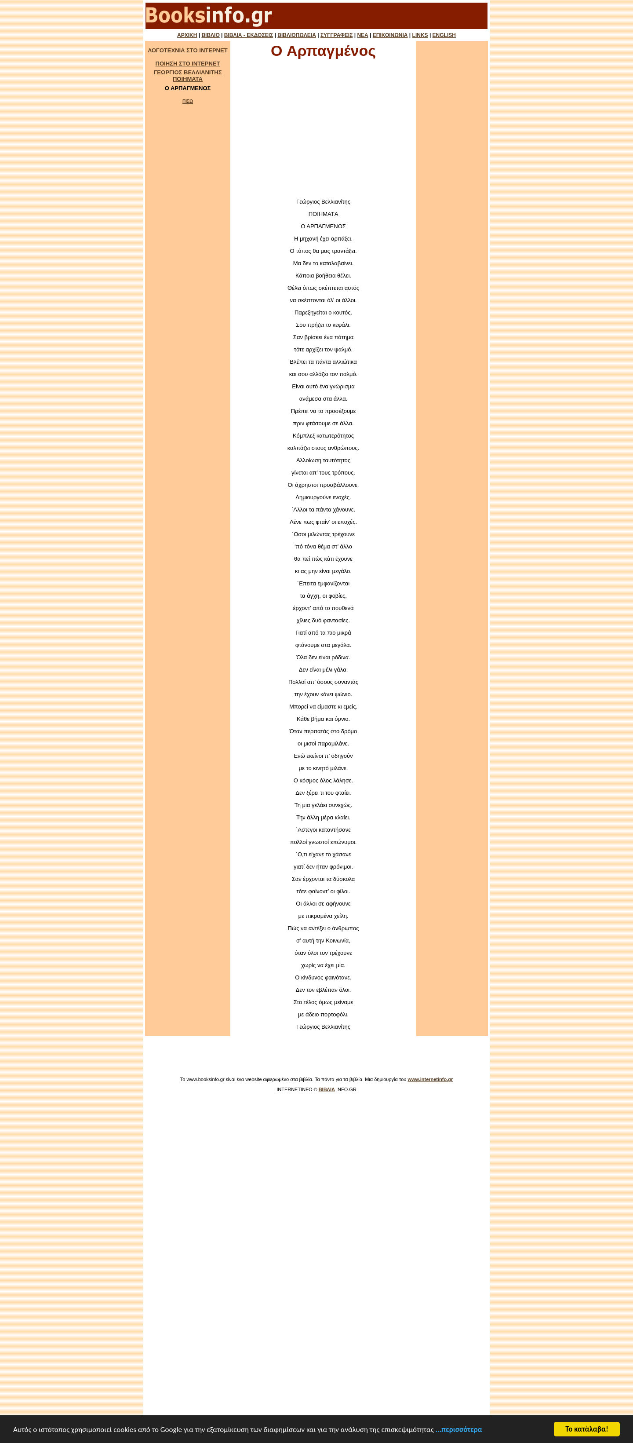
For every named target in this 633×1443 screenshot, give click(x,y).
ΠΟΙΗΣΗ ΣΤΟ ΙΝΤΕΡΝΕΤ (188, 63)
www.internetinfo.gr (430, 1079)
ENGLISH (444, 35)
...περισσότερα (459, 1430)
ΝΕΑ (362, 35)
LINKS (420, 35)
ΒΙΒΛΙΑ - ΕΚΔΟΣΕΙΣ (248, 35)
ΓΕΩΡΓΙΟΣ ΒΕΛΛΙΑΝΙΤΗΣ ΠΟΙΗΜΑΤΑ (187, 75)
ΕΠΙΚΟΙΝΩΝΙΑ (390, 35)
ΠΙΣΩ (187, 101)
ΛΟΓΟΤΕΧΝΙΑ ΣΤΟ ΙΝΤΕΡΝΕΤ (187, 50)
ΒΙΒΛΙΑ (327, 1089)
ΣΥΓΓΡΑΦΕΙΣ (336, 35)
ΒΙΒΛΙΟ (210, 35)
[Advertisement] (323, 131)
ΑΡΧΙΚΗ (187, 35)
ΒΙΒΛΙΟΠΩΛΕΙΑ (296, 35)
